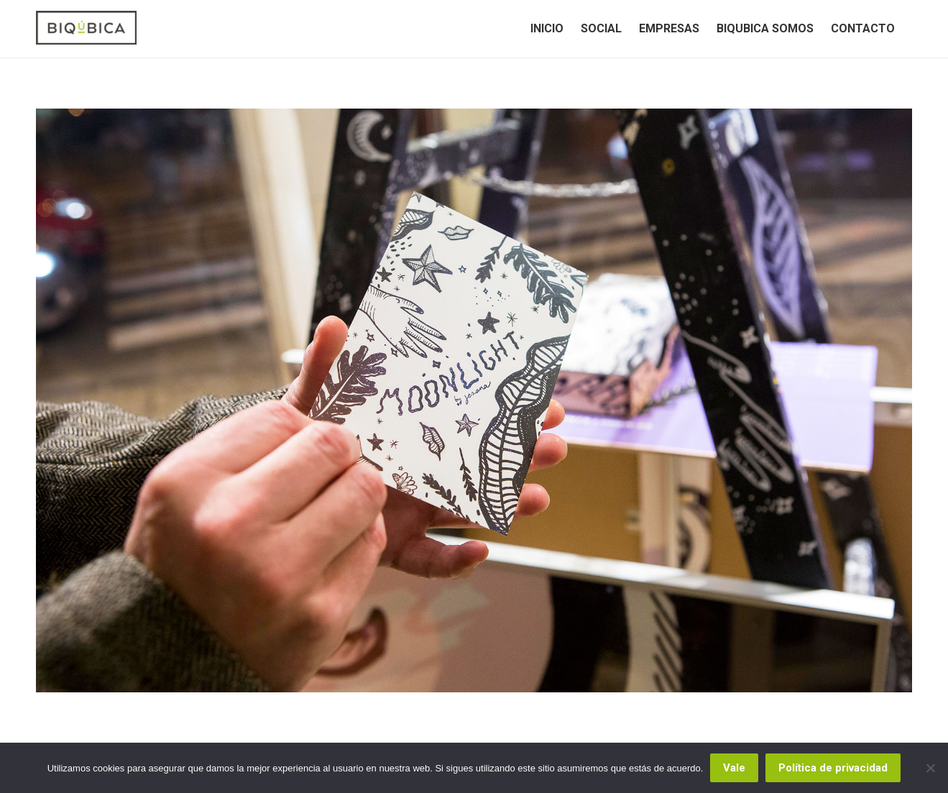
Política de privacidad (833, 767)
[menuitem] (546, 29)
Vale (734, 767)
